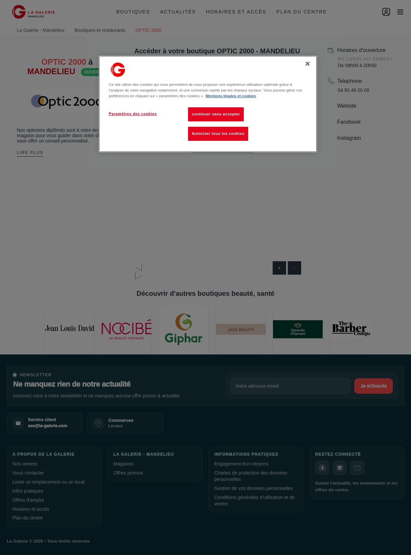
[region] (208, 104)
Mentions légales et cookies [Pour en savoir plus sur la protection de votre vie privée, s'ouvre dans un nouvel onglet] (230, 96)
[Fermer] (307, 63)
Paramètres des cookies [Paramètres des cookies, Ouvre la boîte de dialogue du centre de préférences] (133, 114)
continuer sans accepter (216, 114)
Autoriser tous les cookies (218, 133)
